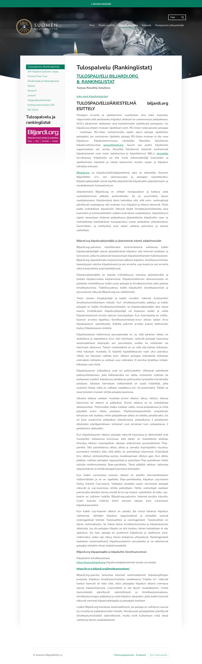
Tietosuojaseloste (124, 655)
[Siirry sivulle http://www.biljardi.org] (43, 135)
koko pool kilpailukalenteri (92, 96)
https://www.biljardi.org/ (91, 562)
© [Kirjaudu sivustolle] (34, 655)
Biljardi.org (83, 172)
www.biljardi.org (113, 145)
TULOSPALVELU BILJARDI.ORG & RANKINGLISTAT (108, 79)
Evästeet (141, 655)
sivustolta (162, 153)
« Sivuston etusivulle (101, 3)
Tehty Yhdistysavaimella (158, 655)
